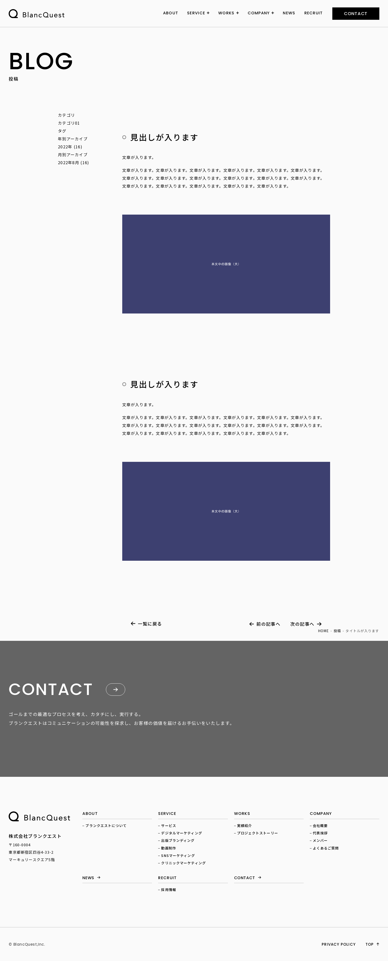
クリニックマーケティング (183, 862)
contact (355, 13)
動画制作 (168, 848)
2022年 (65, 147)
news (88, 878)
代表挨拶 (320, 832)
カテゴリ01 (69, 123)
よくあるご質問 (326, 848)
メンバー (320, 840)
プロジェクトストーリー (257, 832)
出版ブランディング (177, 840)
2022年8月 (68, 162)
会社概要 (320, 825)
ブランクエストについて (105, 825)
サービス (168, 825)
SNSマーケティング (178, 855)
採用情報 (168, 889)
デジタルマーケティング (181, 832)
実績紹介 (244, 825)
